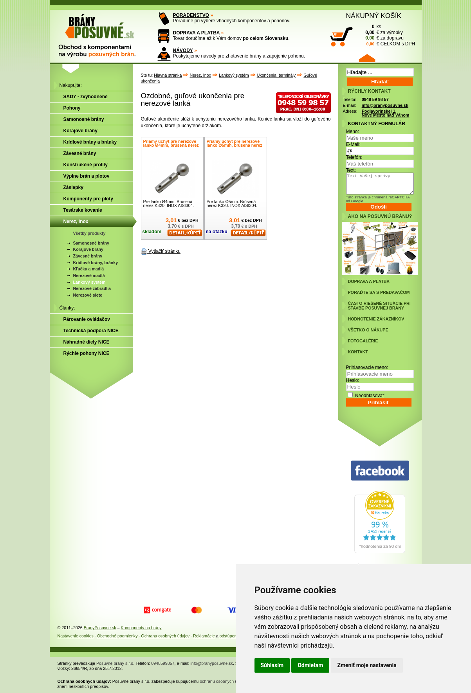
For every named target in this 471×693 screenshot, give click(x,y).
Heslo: (352, 380)
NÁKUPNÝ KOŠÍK (374, 16)
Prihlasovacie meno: (367, 367)
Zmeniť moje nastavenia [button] (366, 665)
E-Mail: (353, 144)
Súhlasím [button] (272, 665)
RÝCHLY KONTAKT (369, 91)
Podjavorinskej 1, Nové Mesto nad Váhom (386, 113)
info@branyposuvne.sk (385, 105)
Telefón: (354, 157)
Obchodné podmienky (117, 636)
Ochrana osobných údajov (165, 636)
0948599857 (162, 663)
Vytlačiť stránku (164, 251)
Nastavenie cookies (76, 636)
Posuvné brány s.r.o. (115, 663)
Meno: (352, 131)
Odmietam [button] (310, 665)
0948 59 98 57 (375, 99)
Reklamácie (204, 636)
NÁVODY (183, 50)
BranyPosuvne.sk (100, 627)
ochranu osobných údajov (223, 681)
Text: (351, 170)
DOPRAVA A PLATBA (196, 33)
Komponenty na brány (141, 627)
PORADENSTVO (191, 15)
